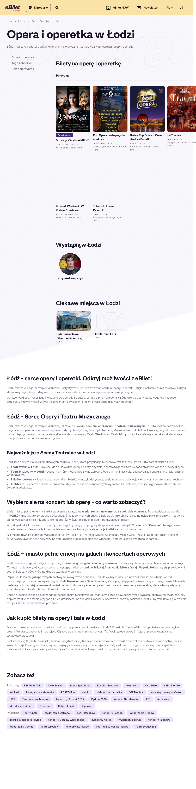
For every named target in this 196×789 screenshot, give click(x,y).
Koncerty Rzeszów (159, 721)
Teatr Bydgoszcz (145, 728)
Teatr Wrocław (49, 728)
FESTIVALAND (32, 686)
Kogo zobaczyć (21, 64)
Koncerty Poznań (112, 714)
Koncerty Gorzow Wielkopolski (66, 721)
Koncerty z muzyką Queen (166, 693)
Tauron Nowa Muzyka (35, 700)
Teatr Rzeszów (86, 714)
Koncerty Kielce (101, 721)
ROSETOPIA (68, 693)
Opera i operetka (22, 58)
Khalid (85, 693)
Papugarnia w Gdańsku (40, 693)
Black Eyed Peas (80, 686)
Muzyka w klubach (21, 707)
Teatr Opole (30, 714)
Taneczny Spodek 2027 (70, 700)
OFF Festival (136, 693)
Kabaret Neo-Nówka (126, 700)
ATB (147, 700)
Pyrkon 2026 (99, 700)
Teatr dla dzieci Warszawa (112, 728)
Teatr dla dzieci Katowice (25, 721)
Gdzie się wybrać (22, 70)
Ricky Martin (55, 686)
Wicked (14, 693)
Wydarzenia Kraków (142, 714)
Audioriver (163, 700)
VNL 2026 (151, 686)
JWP (12, 700)
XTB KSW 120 (172, 686)
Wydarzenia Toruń (129, 721)
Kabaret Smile (66, 707)
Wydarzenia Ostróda (57, 714)
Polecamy (62, 77)
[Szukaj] (59, 8)
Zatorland (45, 707)
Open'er (87, 707)
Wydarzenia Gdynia (21, 728)
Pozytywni (132, 686)
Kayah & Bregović (108, 686)
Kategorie (39, 8)
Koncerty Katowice (77, 728)
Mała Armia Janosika (109, 693)
